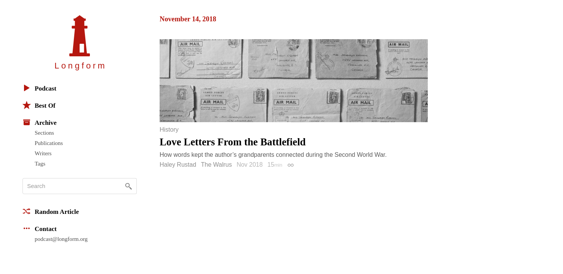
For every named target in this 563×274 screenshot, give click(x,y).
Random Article (50, 211)
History (169, 130)
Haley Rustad (178, 164)
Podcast (39, 88)
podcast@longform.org (61, 239)
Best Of (38, 105)
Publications (49, 143)
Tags (40, 164)
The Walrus (216, 164)
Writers (43, 153)
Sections (44, 133)
